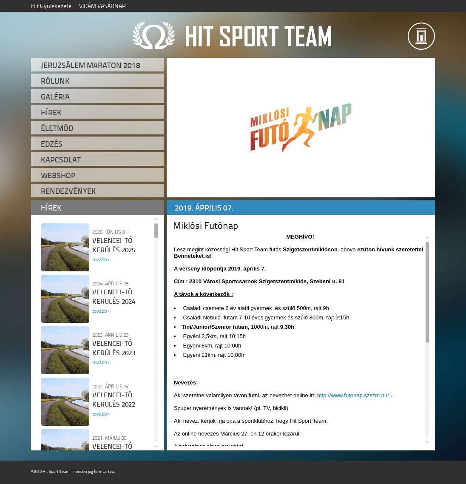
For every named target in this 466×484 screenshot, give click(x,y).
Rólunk (55, 80)
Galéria (55, 96)
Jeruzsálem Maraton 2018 (90, 65)
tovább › (100, 259)
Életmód (57, 128)
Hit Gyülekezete (51, 6)
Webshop (58, 175)
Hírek (51, 112)
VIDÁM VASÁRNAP (102, 6)
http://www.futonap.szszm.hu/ (353, 395)
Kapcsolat (61, 159)
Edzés (52, 143)
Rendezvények (68, 190)
